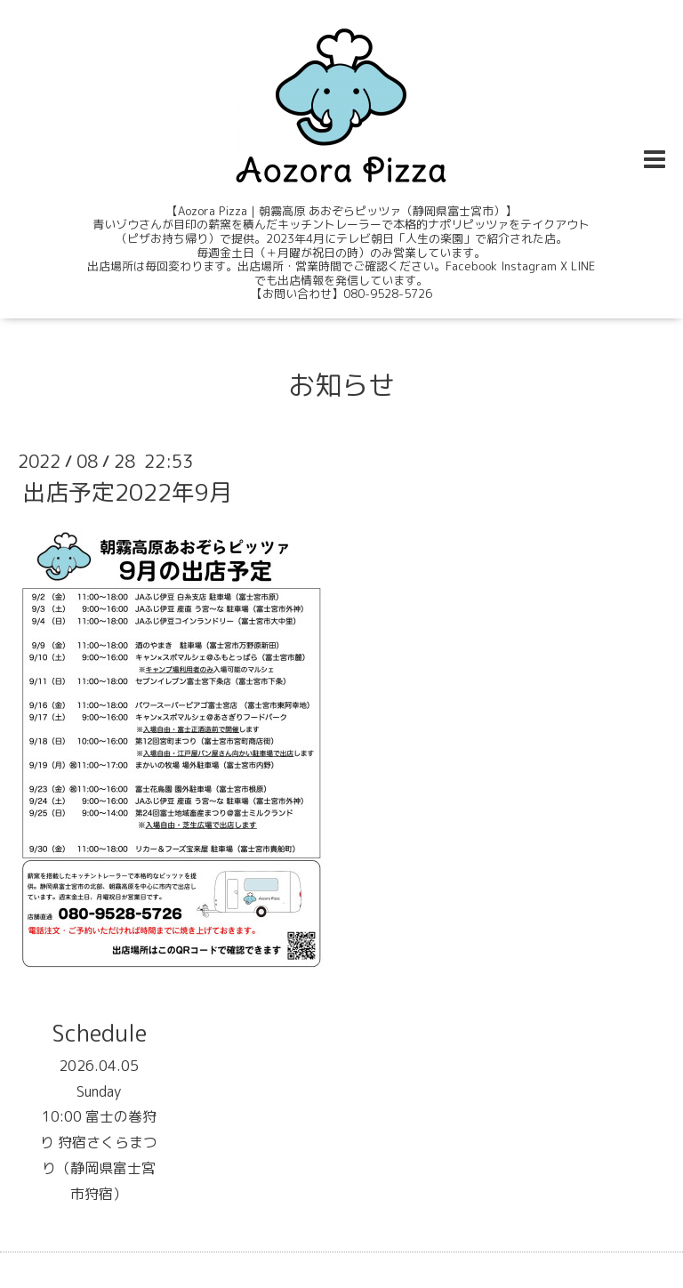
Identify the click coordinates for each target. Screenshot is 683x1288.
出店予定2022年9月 (127, 492)
